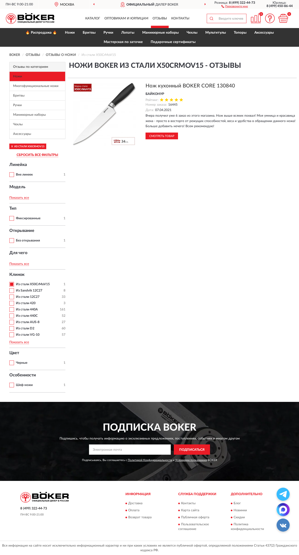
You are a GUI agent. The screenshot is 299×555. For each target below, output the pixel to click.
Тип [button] (12, 208)
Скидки (239, 517)
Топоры (240, 32)
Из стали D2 (25, 328)
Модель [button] (17, 187)
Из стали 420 (26, 303)
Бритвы (89, 32)
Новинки (240, 510)
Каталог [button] (92, 18)
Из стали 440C (27, 315)
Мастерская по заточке (123, 42)
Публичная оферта (195, 517)
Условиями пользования (191, 460)
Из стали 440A (27, 309)
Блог (237, 503)
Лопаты (127, 32)
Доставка (135, 503)
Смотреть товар (161, 136)
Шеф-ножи (24, 385)
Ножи (70, 32)
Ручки (108, 32)
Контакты (180, 18)
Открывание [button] (21, 231)
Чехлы (192, 32)
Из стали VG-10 (27, 334)
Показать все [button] (19, 197)
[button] (234, 6)
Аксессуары (264, 32)
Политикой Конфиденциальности (150, 460)
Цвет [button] (14, 353)
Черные (21, 362)
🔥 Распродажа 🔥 (41, 32)
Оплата (133, 510)
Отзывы (160, 18)
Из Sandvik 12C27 (29, 290)
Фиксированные (28, 218)
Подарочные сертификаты (173, 42)
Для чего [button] (18, 253)
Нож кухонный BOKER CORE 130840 (190, 85)
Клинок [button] (17, 275)
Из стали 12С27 (27, 297)
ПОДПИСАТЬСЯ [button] (192, 449)
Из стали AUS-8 (27, 322)
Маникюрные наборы (160, 32)
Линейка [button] (18, 165)
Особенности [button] (22, 375)
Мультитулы (215, 32)
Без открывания (28, 240)
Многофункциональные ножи (35, 86)
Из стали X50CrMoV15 (33, 284)
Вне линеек (24, 174)
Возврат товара (140, 517)
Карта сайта (190, 510)
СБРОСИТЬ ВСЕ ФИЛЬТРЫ (37, 155)
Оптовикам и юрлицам (126, 18)
